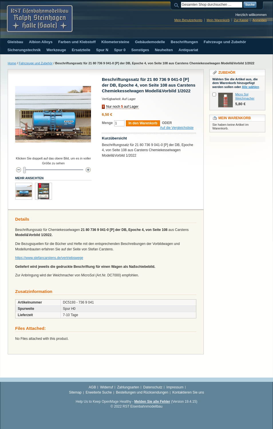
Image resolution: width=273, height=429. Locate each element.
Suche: (177, 5)
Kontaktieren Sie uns (188, 392)
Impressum (175, 387)
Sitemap (75, 392)
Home (12, 63)
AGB (92, 387)
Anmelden (259, 20)
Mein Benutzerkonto (188, 20)
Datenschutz (153, 387)
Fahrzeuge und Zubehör (36, 63)
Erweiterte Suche (99, 392)
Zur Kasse (241, 20)
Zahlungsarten (128, 387)
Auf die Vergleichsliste (176, 128)
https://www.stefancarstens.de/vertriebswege (49, 258)
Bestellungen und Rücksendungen (142, 392)
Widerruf (106, 387)
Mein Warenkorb (218, 20)
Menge (107, 123)
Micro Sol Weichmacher (244, 96)
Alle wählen (250, 87)
